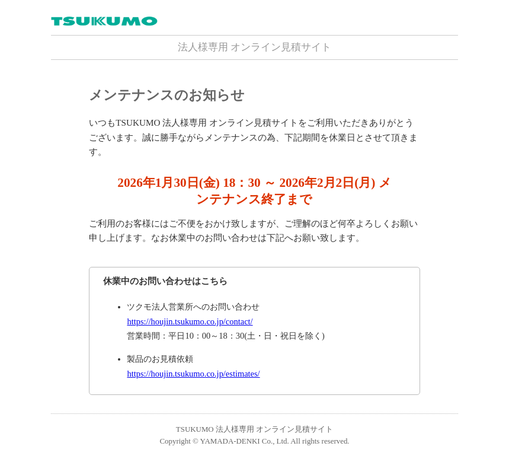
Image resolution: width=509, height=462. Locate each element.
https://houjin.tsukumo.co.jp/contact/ (189, 321)
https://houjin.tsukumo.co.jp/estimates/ (193, 373)
